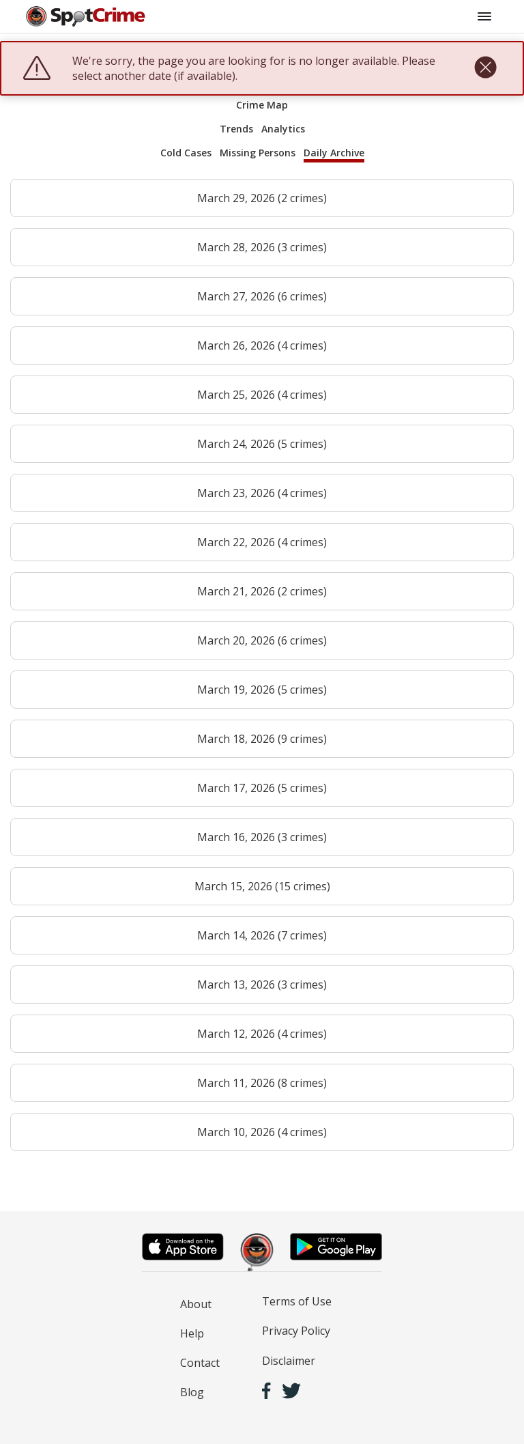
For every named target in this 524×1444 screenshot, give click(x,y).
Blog (192, 1392)
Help (192, 1333)
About (196, 1304)
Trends (236, 128)
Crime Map (262, 104)
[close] (485, 68)
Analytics (283, 128)
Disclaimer (288, 1360)
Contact (200, 1362)
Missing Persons (257, 152)
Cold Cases (186, 152)
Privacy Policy (296, 1330)
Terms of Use (297, 1301)
